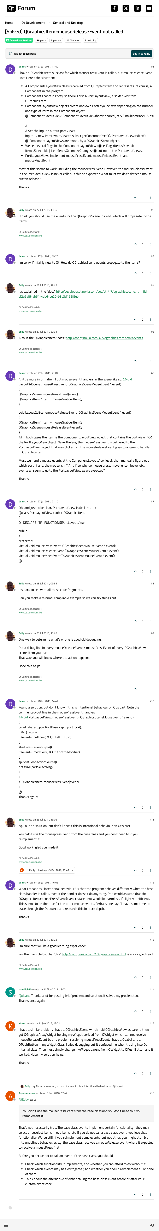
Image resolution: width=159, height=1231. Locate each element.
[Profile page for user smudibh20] (10, 992)
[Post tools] (150, 197)
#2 (152, 210)
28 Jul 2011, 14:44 (48, 701)
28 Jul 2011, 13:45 (46, 633)
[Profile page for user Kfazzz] (10, 1026)
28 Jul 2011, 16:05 (48, 882)
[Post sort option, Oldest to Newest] (22, 53)
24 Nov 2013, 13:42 (54, 989)
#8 (152, 583)
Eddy (21, 210)
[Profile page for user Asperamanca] (10, 1096)
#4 (152, 285)
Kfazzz (22, 1023)
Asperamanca (27, 1093)
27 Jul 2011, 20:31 (46, 331)
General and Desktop (19, 40)
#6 (152, 373)
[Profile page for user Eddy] (10, 213)
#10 (152, 701)
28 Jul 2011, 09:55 (46, 583)
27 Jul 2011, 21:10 (48, 501)
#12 (152, 882)
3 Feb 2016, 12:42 (57, 1093)
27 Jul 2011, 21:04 (48, 373)
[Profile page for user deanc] (10, 69)
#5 (152, 331)
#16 (152, 1093)
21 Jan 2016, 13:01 (49, 1023)
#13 (152, 940)
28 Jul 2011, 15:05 (46, 819)
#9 (152, 633)
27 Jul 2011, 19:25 (48, 256)
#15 (152, 1023)
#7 (152, 501)
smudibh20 (25, 989)
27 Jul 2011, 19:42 (46, 285)
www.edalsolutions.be (30, 236)
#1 (152, 66)
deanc (22, 66)
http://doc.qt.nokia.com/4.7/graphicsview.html (94, 954)
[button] (6, 1225)
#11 (152, 819)
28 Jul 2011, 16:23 (46, 940)
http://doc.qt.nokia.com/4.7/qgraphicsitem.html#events (104, 337)
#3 (152, 256)
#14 (152, 989)
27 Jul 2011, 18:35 (46, 210)
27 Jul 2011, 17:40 (48, 66)
